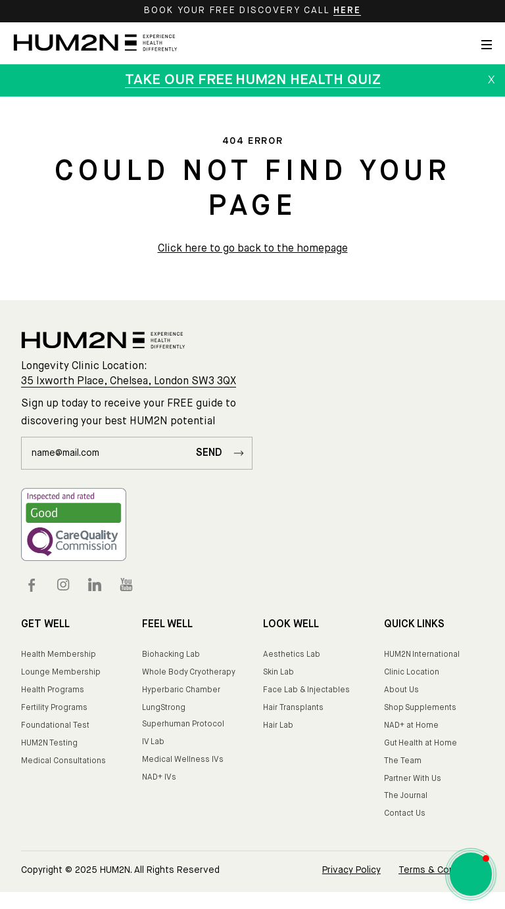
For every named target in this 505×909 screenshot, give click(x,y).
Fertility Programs (54, 708)
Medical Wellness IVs (183, 760)
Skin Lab (278, 672)
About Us (401, 690)
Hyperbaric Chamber (181, 690)
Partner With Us (412, 779)
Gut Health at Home (420, 743)
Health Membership (58, 655)
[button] (471, 874)
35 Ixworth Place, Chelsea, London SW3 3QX (128, 381)
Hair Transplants (293, 708)
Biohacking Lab (171, 655)
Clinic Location (411, 672)
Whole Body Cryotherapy (188, 672)
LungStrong (163, 708)
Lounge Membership (61, 672)
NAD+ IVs (159, 778)
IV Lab (153, 742)
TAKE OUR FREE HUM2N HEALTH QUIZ (253, 80)
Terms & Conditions (441, 870)
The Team (402, 761)
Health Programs (52, 690)
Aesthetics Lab (291, 655)
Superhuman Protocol (183, 724)
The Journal (405, 796)
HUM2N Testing (49, 743)
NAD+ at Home (411, 726)
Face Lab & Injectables (306, 690)
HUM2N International (422, 655)
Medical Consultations (63, 761)
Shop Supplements (420, 708)
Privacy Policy (351, 870)
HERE (347, 10)
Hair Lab (278, 726)
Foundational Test (55, 726)
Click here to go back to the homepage (253, 249)
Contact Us (404, 814)
